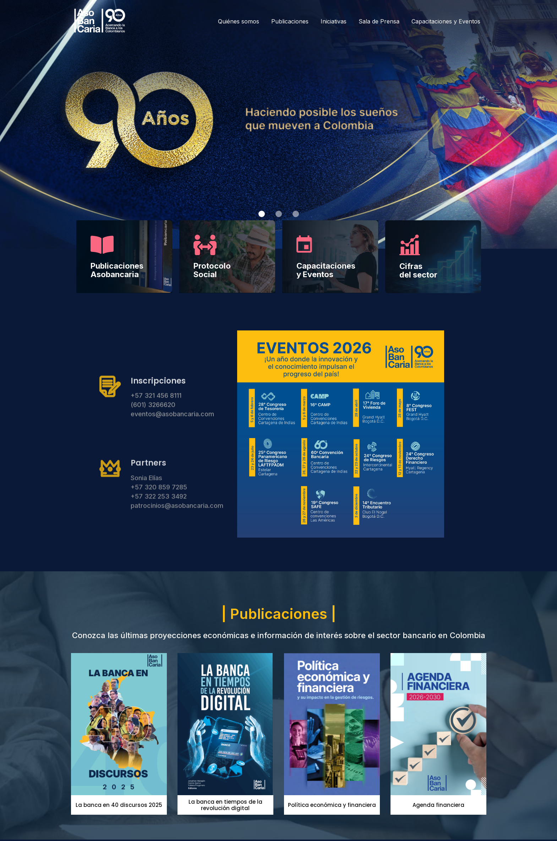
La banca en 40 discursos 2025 (119, 805)
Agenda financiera (438, 805)
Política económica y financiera (332, 805)
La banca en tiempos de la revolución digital (225, 805)
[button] (261, 214)
